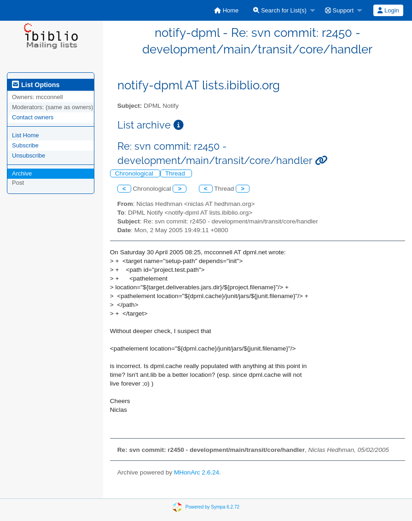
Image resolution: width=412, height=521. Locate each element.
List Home (25, 135)
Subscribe (25, 145)
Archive (22, 173)
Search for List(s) (280, 10)
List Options (35, 84)
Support (339, 10)
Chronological (135, 173)
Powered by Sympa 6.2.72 (212, 506)
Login (388, 10)
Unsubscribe (28, 155)
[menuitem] (226, 10)
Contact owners (32, 117)
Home (226, 10)
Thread (176, 173)
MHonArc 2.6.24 (196, 472)
